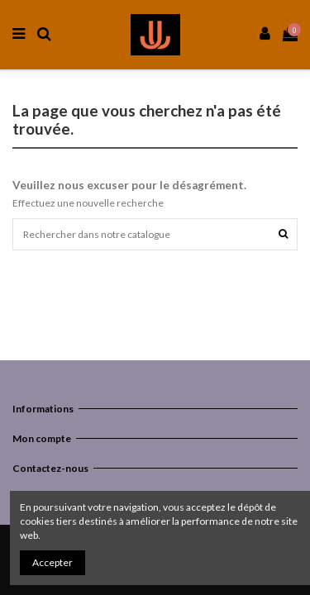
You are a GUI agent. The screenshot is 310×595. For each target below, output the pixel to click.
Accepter (52, 562)
